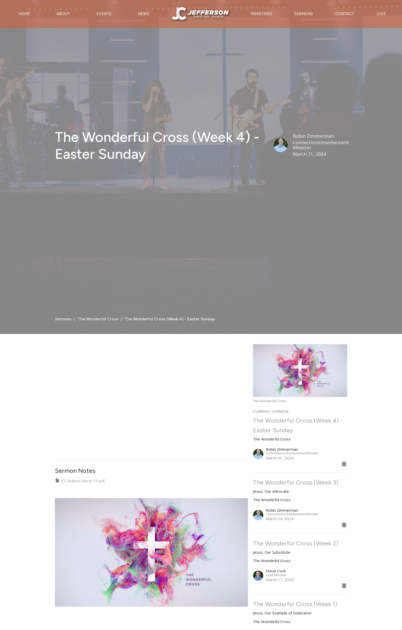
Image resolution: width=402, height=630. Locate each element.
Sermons (303, 14)
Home (24, 14)
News (143, 14)
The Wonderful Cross (98, 319)
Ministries (261, 14)
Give (381, 14)
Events (104, 14)
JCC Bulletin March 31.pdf (80, 480)
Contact (344, 14)
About (63, 14)
